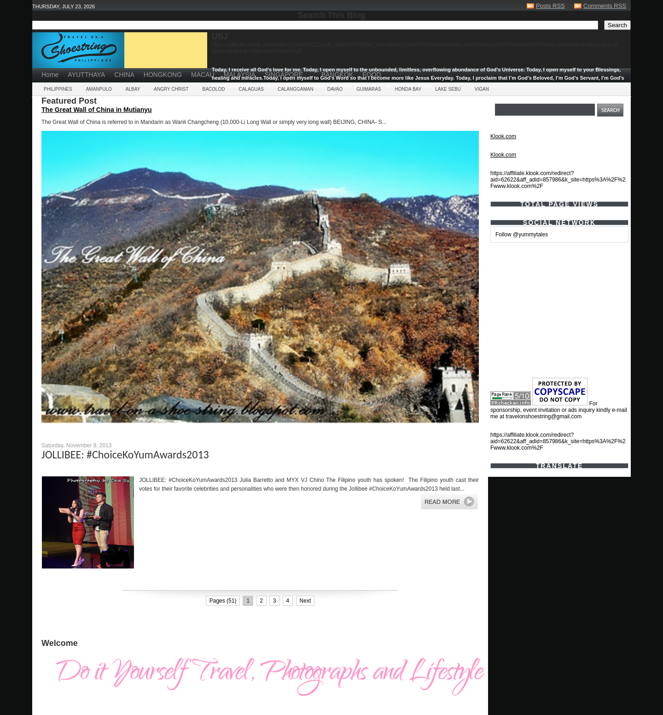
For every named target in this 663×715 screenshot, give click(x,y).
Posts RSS (550, 5)
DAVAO (335, 89)
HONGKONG (163, 74)
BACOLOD (214, 89)
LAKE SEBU (448, 89)
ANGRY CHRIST (171, 89)
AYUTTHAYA (86, 74)
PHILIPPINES (58, 89)
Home (49, 74)
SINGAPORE (284, 74)
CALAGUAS (250, 89)
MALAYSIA (240, 74)
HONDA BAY (408, 89)
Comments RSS (604, 5)
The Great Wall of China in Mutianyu (96, 109)
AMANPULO (99, 89)
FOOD (371, 74)
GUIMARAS (368, 89)
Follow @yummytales (521, 234)
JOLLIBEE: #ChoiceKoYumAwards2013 (125, 454)
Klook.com (503, 136)
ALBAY (133, 89)
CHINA (124, 74)
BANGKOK (337, 74)
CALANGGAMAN (296, 89)
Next (305, 601)
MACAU (203, 74)
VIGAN (482, 89)
